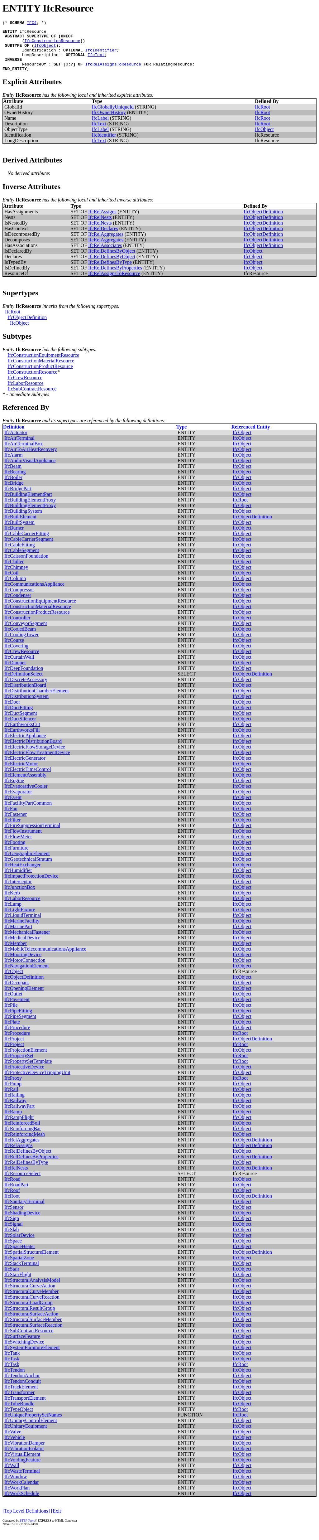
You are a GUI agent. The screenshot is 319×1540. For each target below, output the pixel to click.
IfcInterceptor (18, 890)
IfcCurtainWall (19, 666)
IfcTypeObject (18, 1418)
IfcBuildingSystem (23, 520)
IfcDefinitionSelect (23, 683)
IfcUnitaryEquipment (25, 1435)
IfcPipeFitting (18, 1020)
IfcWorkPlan (17, 1497)
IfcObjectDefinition (263, 221)
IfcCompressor (19, 599)
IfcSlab (11, 1239)
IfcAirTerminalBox (23, 453)
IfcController (17, 627)
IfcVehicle (14, 1446)
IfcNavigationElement (26, 975)
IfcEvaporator (18, 801)
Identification (39, 55)
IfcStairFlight (17, 1283)
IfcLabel (100, 127)
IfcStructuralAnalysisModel (32, 1289)
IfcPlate (12, 1031)
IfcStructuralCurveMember (31, 1300)
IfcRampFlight (19, 1126)
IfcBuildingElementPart (28, 503)
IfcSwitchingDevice (24, 1351)
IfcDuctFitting (18, 716)
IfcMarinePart (18, 935)
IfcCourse (14, 649)
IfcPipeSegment (20, 1025)
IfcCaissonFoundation (26, 565)
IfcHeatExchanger (22, 874)
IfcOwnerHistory (109, 121)
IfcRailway (15, 1109)
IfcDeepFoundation (23, 677)
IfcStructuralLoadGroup (28, 1312)
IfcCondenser (17, 604)
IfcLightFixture (19, 919)
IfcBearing (15, 481)
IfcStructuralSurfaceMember (33, 1328)
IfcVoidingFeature (22, 1469)
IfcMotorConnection (24, 969)
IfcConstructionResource (52, 44)
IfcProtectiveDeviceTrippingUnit (37, 1081)
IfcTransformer (19, 1401)
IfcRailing (14, 1104)
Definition (13, 436)
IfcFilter (12, 829)
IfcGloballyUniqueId (113, 116)
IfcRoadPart (16, 1194)
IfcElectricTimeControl (27, 778)
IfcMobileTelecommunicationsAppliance (45, 958)
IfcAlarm (13, 464)
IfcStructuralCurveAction (29, 1295)
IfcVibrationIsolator (24, 1457)
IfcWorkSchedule (21, 1502)
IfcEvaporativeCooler (26, 795)
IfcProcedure (17, 1036)
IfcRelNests (100, 226)
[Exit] (57, 1520)
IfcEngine (14, 789)
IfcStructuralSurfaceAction (31, 1323)
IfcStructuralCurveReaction (32, 1306)
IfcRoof (12, 1199)
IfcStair (11, 1278)
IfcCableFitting (19, 554)
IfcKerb (12, 902)
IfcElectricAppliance (25, 745)
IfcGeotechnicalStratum (28, 868)
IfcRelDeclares (103, 237)
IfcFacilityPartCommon (28, 812)
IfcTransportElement (25, 1407)
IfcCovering (16, 655)
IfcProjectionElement (25, 1059)
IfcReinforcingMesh (24, 1143)
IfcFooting (15, 851)
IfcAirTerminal (19, 447)
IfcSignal (13, 1233)
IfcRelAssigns (102, 221)
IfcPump (12, 1093)
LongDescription (40, 61)
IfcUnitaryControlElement (30, 1429)
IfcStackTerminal (21, 1272)
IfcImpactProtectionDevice (31, 885)
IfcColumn (15, 587)
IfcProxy (13, 1087)
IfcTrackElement (21, 1396)
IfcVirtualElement (22, 1463)
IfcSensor (13, 1216)
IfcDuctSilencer (20, 728)
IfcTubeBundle (19, 1413)
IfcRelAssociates (105, 254)
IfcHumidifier (18, 879)
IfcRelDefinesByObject (111, 260)
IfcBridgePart (17, 498)
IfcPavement (17, 1008)
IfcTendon (14, 1379)
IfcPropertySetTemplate (28, 1070)
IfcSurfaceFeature (22, 1345)
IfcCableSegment (21, 559)
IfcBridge (13, 492)
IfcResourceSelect (22, 1182)
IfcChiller (14, 571)
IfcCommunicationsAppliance (34, 593)
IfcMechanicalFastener (27, 941)
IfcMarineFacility (22, 930)
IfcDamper (15, 672)
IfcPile (11, 1014)
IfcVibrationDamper (24, 1452)
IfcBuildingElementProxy (30, 509)
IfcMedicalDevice (22, 947)
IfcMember (15, 952)
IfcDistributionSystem (26, 705)
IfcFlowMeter (18, 846)
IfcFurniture (16, 857)
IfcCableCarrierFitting (26, 542)
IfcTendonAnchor (22, 1384)
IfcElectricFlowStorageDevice (34, 756)
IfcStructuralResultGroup (29, 1317)
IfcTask (11, 1368)
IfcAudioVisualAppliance (29, 469)
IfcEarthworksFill (22, 739)
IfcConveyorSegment (25, 632)
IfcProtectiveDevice (24, 1076)
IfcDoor (12, 711)
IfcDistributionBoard (25, 694)
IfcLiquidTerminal (22, 924)
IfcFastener (15, 823)
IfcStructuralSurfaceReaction (33, 1334)
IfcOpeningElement (24, 997)
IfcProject (14, 1048)
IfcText (96, 61)
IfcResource (33, 33)
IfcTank (12, 1362)
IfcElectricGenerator (24, 767)
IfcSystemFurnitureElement (32, 1356)
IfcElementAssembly (25, 784)
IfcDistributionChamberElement (36, 700)
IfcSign (11, 1227)
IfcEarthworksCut (22, 733)
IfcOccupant (16, 992)
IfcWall (11, 1474)
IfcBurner (14, 537)
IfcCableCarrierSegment (28, 548)
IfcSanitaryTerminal (24, 1210)
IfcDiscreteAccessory (25, 688)
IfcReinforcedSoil (22, 1132)
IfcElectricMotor (21, 773)
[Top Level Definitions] (26, 1520)
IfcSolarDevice (19, 1244)
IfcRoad (12, 1188)
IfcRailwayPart (19, 1115)
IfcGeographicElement (27, 862)
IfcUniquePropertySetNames (33, 1424)
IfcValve (12, 1441)
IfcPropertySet (18, 1065)
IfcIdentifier (101, 55)
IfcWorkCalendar (21, 1491)
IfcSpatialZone (19, 1267)
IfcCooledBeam (20, 638)
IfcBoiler (13, 486)
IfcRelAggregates (105, 243)
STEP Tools (27, 1530)
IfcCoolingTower (21, 644)
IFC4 (31, 23)
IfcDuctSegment (20, 722)
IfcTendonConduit (22, 1390)
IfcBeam (12, 475)
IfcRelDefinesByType (110, 271)
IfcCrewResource (24, 387)
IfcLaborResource (25, 392)
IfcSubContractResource (31, 398)
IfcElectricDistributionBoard (33, 750)
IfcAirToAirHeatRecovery (30, 458)
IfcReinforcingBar (22, 1137)
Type (181, 436)
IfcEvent (12, 806)
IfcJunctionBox (19, 896)
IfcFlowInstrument (23, 840)
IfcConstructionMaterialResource (40, 370)
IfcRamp (13, 1121)
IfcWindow (15, 1486)
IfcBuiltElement (20, 526)
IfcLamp (12, 913)
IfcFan (10, 818)
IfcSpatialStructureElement (31, 1261)
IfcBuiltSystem (19, 531)
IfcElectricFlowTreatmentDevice (37, 761)
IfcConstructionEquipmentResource (43, 364)
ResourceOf (34, 72)
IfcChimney (16, 576)
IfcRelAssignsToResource (113, 72)
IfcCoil (11, 582)
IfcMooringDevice (22, 963)
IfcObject (45, 50)
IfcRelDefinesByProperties (115, 277)
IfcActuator (15, 441)
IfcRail (11, 1098)
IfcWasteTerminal (22, 1480)
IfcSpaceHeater (19, 1255)
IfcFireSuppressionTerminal (32, 834)
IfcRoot (262, 116)
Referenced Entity (250, 436)
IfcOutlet (13, 1003)
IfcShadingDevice (22, 1222)
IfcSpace (13, 1250)
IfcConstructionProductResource (40, 375)
